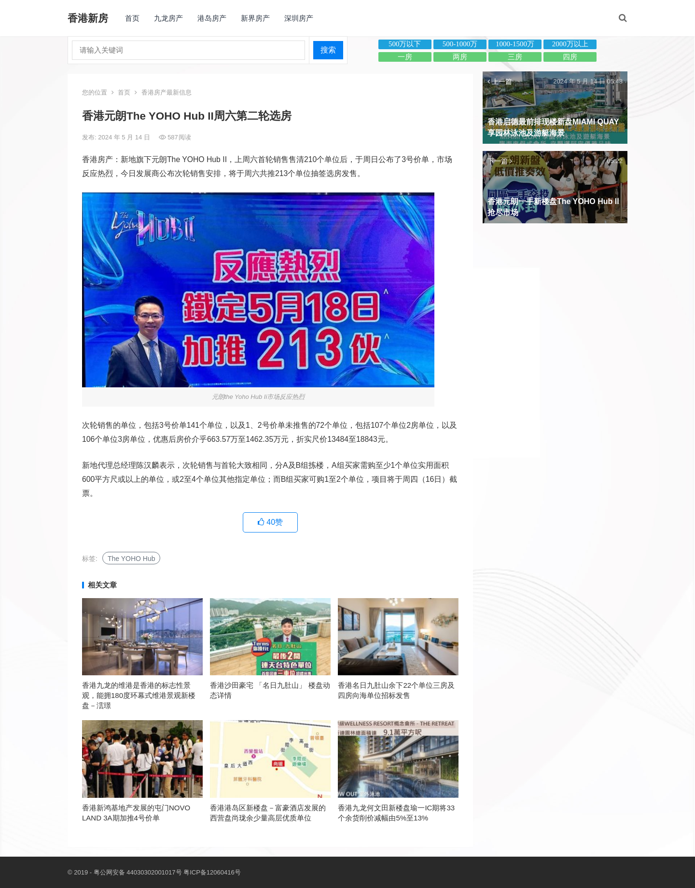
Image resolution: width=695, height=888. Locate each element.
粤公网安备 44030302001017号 (138, 872)
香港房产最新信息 (166, 92)
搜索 (328, 50)
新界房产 (255, 18)
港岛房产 (211, 18)
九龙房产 (168, 18)
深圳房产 (298, 18)
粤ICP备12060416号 (212, 872)
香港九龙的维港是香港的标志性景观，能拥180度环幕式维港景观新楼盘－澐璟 (138, 695)
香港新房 (88, 18)
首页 (132, 18)
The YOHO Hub (131, 558)
